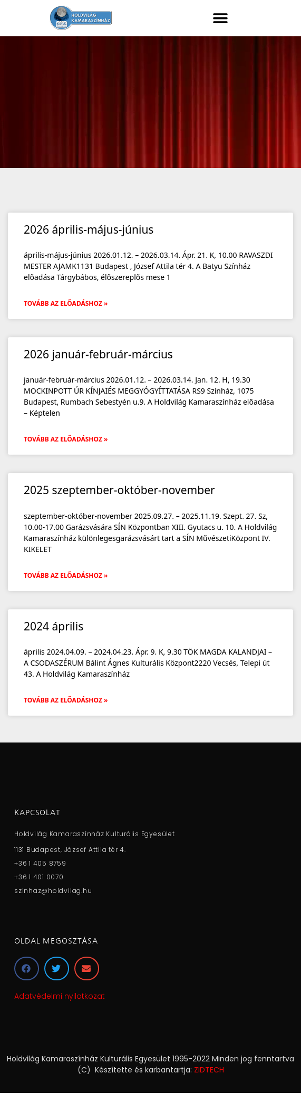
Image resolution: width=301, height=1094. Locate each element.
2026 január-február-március (98, 354)
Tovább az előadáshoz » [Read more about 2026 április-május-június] (66, 303)
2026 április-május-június (88, 229)
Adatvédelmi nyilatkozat (59, 996)
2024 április (53, 626)
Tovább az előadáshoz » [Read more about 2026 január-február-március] (66, 439)
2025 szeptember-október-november (119, 490)
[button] (220, 17)
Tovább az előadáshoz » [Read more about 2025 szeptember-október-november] (66, 575)
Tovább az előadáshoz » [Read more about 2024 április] (66, 700)
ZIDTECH (209, 1070)
